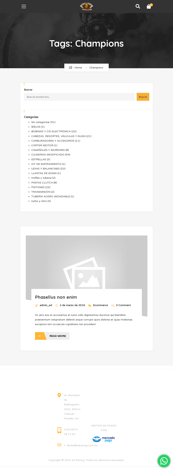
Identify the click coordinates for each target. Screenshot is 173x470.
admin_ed (46, 305)
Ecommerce (100, 305)
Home (78, 67)
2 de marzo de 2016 (73, 305)
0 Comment (121, 305)
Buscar (28, 89)
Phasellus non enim (56, 297)
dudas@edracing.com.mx (82, 445)
